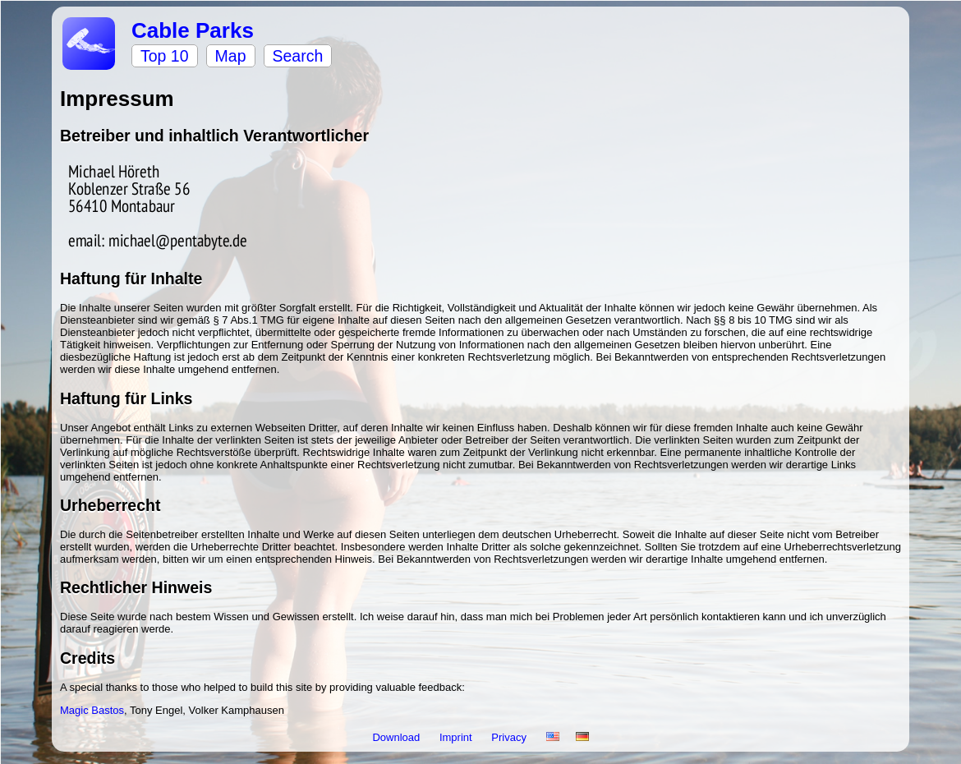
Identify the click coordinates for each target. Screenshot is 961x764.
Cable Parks (192, 30)
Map (230, 56)
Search (298, 56)
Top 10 (164, 56)
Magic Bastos (92, 710)
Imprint (457, 737)
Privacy (510, 737)
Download (397, 737)
